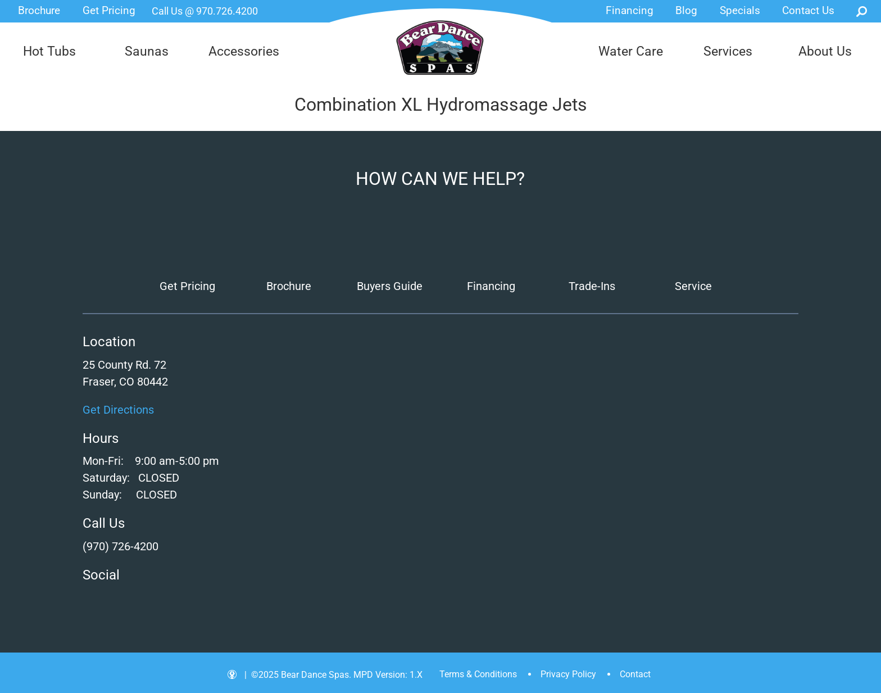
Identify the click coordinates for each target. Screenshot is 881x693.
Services (727, 51)
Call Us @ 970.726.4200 (205, 11)
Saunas (147, 51)
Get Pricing (109, 10)
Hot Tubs (49, 51)
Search (861, 11)
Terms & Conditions (478, 674)
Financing (629, 10)
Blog (686, 10)
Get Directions (118, 409)
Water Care (630, 51)
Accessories (243, 51)
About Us (825, 51)
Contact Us (808, 10)
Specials (740, 10)
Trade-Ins (592, 286)
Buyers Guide (390, 286)
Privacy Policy (568, 674)
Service (693, 286)
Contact (635, 674)
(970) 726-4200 (120, 546)
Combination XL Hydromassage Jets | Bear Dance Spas (441, 48)
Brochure (39, 10)
